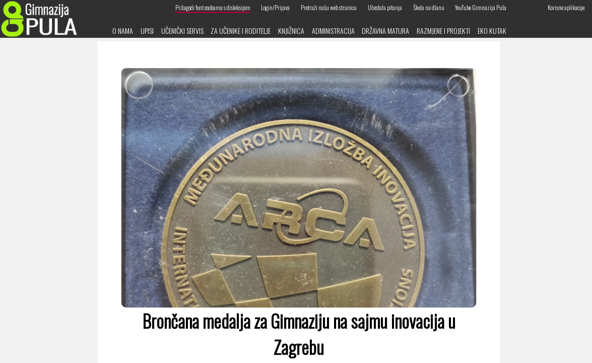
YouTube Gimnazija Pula (480, 7)
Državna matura (385, 30)
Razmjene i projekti (443, 30)
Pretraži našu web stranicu (329, 7)
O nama (122, 30)
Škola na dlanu (428, 7)
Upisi (147, 30)
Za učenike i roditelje (241, 30)
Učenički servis (182, 30)
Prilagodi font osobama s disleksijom (212, 7)
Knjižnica (291, 30)
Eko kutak (492, 30)
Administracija (333, 30)
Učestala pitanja (385, 7)
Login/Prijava (275, 7)
